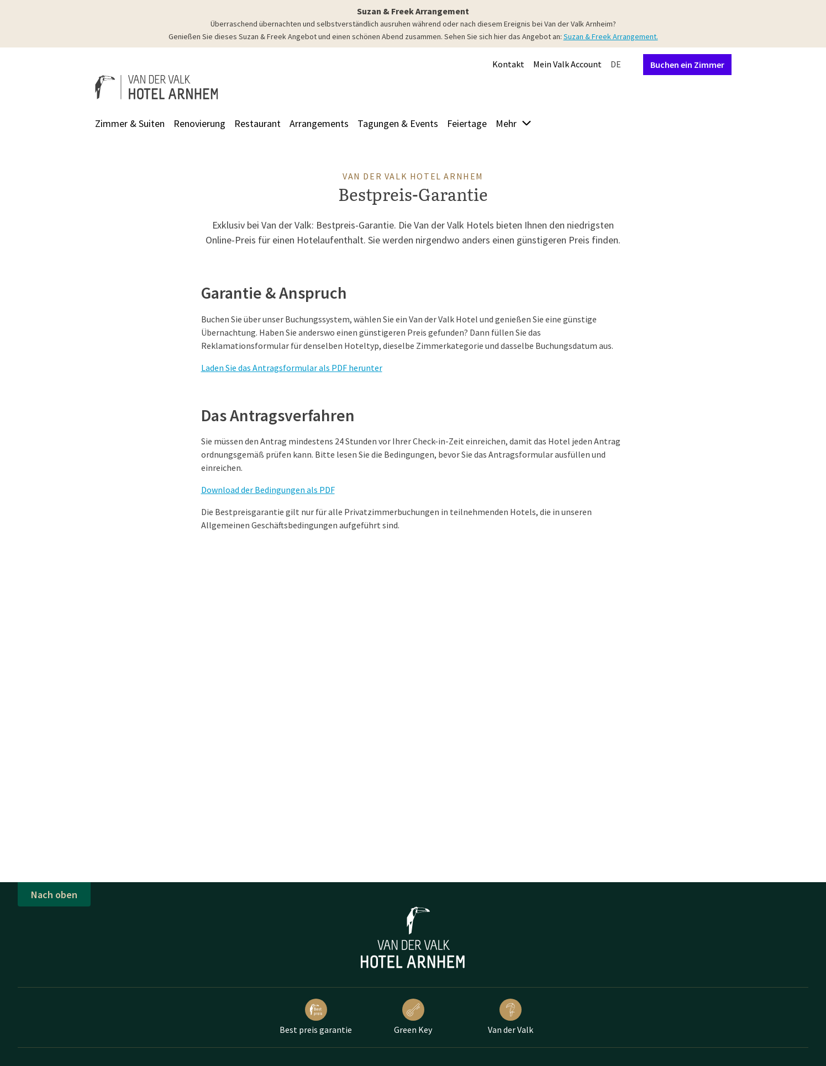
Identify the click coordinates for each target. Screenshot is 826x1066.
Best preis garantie (316, 1017)
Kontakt (508, 64)
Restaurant (257, 123)
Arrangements (319, 123)
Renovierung (199, 123)
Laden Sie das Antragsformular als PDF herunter (291, 367)
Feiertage (467, 123)
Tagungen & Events (397, 123)
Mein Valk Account (567, 64)
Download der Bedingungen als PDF (268, 489)
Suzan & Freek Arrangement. (611, 36)
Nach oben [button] (54, 894)
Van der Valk (510, 1017)
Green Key (413, 1017)
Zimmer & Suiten (130, 123)
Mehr (514, 123)
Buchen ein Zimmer (687, 64)
